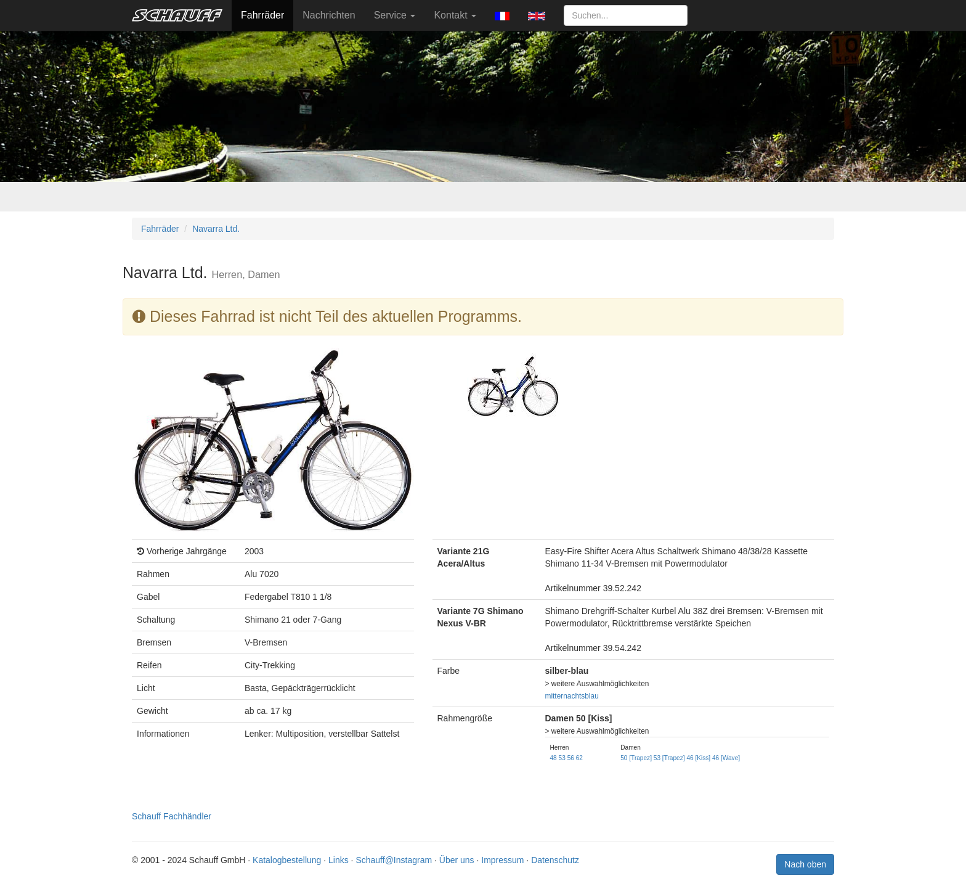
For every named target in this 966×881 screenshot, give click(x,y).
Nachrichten (328, 15)
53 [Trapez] (669, 758)
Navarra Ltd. (216, 229)
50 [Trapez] (636, 758)
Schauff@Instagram (393, 860)
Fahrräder (262, 15)
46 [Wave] (726, 758)
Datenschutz (555, 860)
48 (553, 758)
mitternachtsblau (572, 696)
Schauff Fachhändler (171, 816)
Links (338, 860)
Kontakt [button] (455, 15)
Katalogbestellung (287, 860)
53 (562, 758)
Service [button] (395, 15)
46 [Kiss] (698, 758)
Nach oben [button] (805, 864)
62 (579, 758)
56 (570, 758)
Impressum (502, 860)
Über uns (456, 860)
